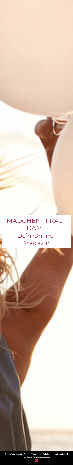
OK (36, 461)
